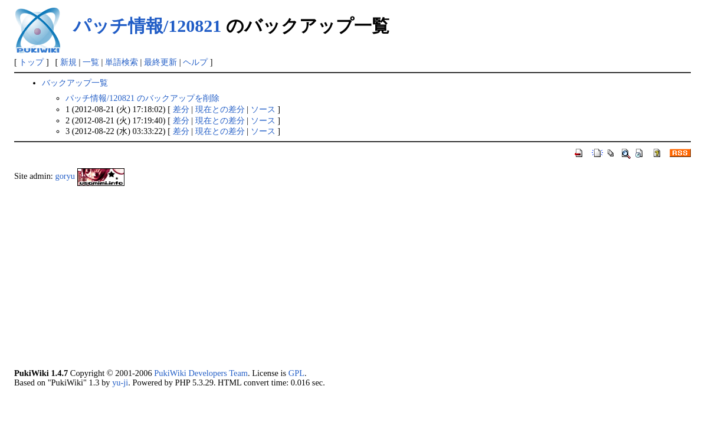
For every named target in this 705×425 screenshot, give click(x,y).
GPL (296, 373)
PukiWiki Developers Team (201, 373)
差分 (181, 109)
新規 (68, 62)
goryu (65, 176)
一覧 (91, 62)
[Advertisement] (352, 276)
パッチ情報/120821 (147, 25)
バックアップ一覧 (75, 82)
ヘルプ (195, 62)
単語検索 (121, 62)
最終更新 (160, 62)
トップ (31, 62)
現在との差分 (220, 109)
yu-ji (120, 382)
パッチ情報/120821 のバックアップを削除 (142, 98)
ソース (263, 109)
